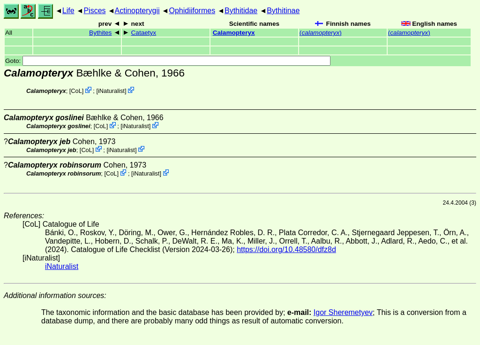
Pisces (94, 11)
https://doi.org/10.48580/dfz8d (286, 249)
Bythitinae (283, 11)
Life (68, 11)
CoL (76, 90)
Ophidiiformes (192, 11)
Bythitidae (241, 11)
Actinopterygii (137, 11)
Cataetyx (144, 32)
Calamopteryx (234, 32)
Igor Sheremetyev (343, 312)
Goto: (167, 60)
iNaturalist (111, 90)
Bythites (100, 32)
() (321, 32)
